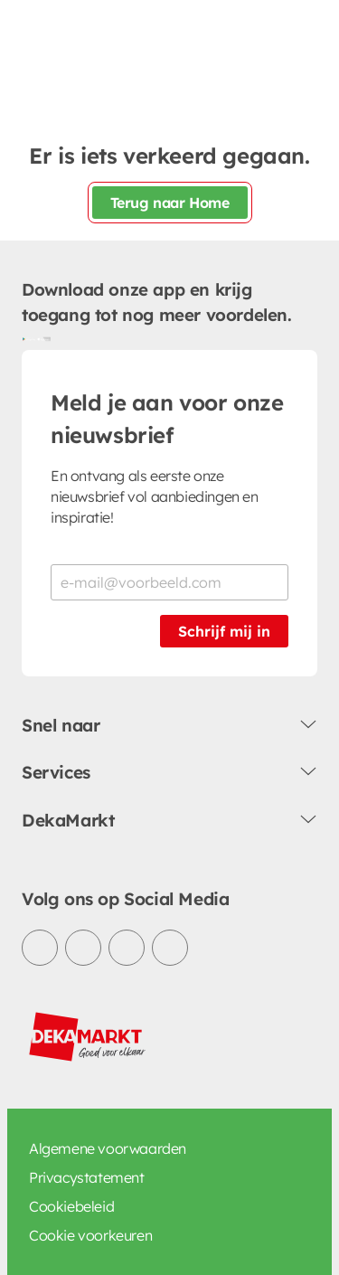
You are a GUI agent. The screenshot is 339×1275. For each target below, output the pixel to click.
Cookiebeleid (71, 1206)
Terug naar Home (170, 203)
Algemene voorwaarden (107, 1148)
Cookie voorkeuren (90, 1235)
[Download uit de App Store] (43, 339)
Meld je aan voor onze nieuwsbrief (167, 419)
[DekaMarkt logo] (87, 1037)
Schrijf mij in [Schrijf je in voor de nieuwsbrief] (224, 631)
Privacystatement (87, 1177)
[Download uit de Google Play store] (29, 339)
